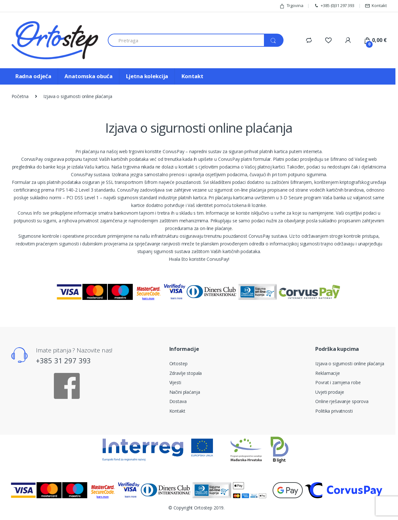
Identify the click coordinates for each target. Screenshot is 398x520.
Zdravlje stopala (185, 373)
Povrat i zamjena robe (337, 382)
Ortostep (178, 363)
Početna (20, 96)
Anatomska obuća (88, 76)
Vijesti (175, 382)
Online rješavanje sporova (341, 401)
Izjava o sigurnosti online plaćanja (349, 363)
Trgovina (291, 6)
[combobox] (186, 40)
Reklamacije (327, 373)
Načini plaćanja (184, 392)
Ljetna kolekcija (147, 76)
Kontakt (376, 6)
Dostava (178, 401)
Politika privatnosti (333, 411)
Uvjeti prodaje (329, 392)
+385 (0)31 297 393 (334, 6)
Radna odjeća (33, 76)
